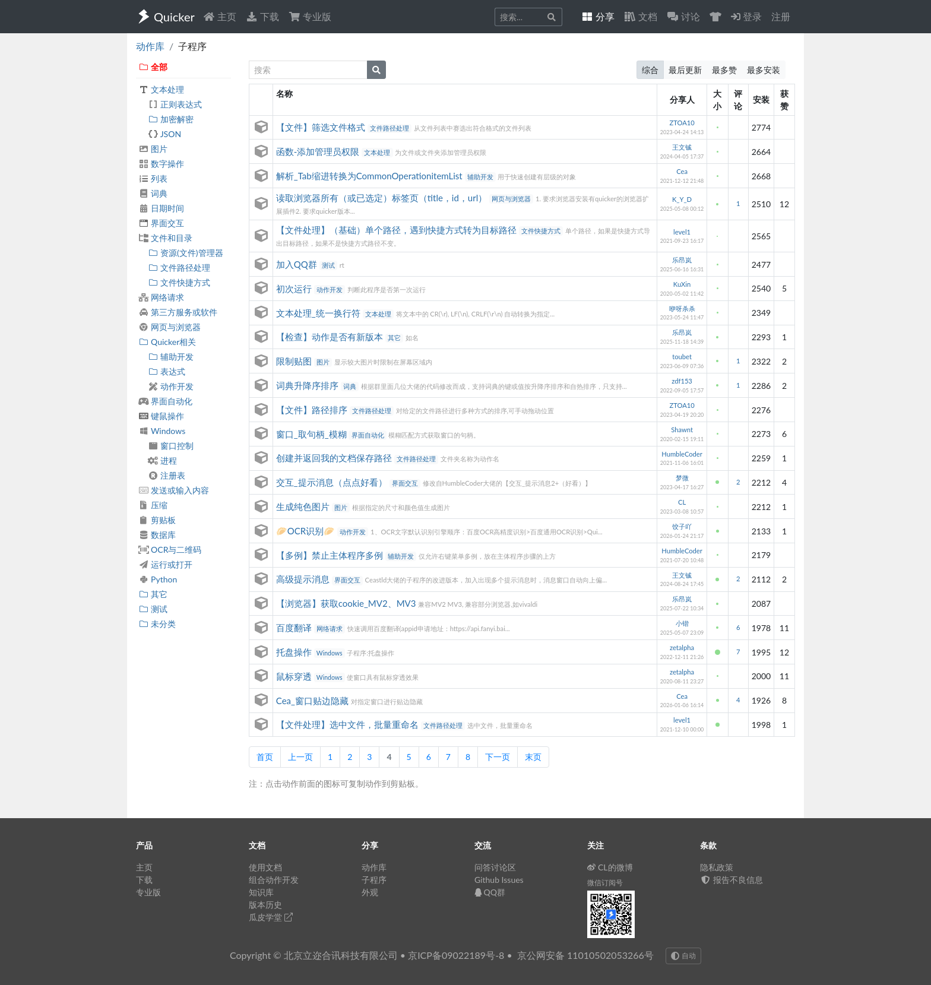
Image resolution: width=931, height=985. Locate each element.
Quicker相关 (167, 342)
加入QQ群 (297, 264)
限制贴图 (295, 361)
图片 (152, 149)
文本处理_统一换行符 (319, 313)
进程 (162, 460)
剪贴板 (157, 520)
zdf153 (682, 381)
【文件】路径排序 (313, 409)
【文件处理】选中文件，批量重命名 (348, 724)
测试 (152, 609)
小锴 (682, 623)
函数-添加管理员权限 (319, 151)
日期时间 (161, 208)
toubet (682, 356)
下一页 (497, 757)
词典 (152, 193)
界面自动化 (165, 401)
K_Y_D (682, 199)
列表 (152, 178)
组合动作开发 (274, 880)
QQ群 (489, 892)
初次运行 (295, 288)
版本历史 (265, 905)
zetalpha (682, 647)
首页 (264, 757)
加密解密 (171, 119)
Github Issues (499, 880)
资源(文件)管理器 (185, 253)
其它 (152, 594)
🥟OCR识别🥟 (306, 530)
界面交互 (161, 223)
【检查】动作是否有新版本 (330, 336)
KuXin (682, 284)
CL (682, 502)
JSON (164, 134)
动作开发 (171, 386)
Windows (161, 431)
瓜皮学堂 (271, 917)
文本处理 (161, 89)
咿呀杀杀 (682, 308)
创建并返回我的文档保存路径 (335, 457)
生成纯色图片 (304, 506)
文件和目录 (165, 238)
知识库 (261, 892)
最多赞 (724, 70)
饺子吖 (682, 526)
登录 (746, 16)
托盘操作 (295, 652)
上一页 (300, 757)
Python (157, 579)
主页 (219, 16)
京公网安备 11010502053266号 (585, 955)
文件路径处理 (179, 267)
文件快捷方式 (179, 282)
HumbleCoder (681, 454)
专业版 (310, 16)
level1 (682, 232)
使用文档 (265, 867)
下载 (262, 16)
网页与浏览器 (169, 327)
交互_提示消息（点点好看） (333, 482)
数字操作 (161, 164)
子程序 (374, 880)
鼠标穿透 (295, 676)
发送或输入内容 (173, 490)
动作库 (150, 46)
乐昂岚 (682, 260)
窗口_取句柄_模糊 (312, 434)
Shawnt (682, 429)
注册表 (166, 475)
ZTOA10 (681, 122)
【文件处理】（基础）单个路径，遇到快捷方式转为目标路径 (397, 229)
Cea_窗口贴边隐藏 (313, 700)
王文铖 (682, 147)
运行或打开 (165, 564)
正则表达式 (175, 104)
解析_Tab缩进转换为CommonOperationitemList (370, 175)
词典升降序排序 (308, 385)
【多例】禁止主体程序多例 (330, 555)
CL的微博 (610, 867)
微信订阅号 (605, 882)
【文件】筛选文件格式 (322, 127)
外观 (370, 892)
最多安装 (763, 70)
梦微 (682, 478)
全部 (152, 67)
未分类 (157, 624)
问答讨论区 (495, 867)
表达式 (166, 371)
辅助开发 (171, 356)
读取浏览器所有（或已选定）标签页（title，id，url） (382, 197)
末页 (533, 757)
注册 (780, 16)
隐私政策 (716, 867)
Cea (682, 171)
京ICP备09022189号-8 (456, 955)
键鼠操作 (161, 416)
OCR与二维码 (169, 549)
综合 (650, 70)
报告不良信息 (731, 880)
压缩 (152, 505)
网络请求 (161, 297)
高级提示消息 (304, 579)
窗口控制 (171, 446)
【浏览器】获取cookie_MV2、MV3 (347, 603)
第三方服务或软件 (177, 312)
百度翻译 (295, 627)
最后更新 (685, 70)
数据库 (157, 535)
